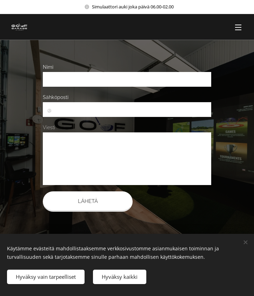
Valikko (238, 27)
